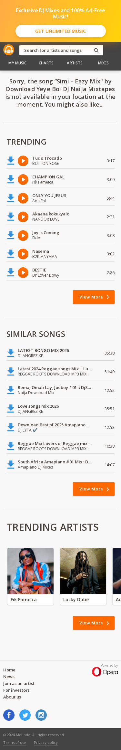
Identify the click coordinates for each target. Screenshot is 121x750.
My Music (17, 63)
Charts (46, 63)
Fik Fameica (24, 599)
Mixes (103, 63)
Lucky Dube (76, 599)
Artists (75, 63)
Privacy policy (46, 742)
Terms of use (14, 742)
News (9, 676)
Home (9, 670)
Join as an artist (19, 683)
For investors (16, 690)
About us (12, 697)
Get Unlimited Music (60, 31)
